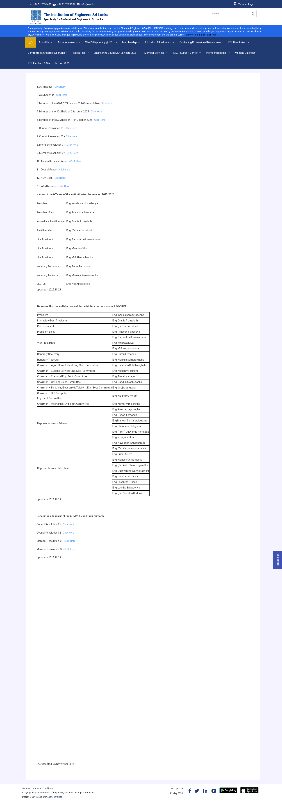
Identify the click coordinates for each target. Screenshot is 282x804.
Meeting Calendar (245, 52)
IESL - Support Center (185, 52)
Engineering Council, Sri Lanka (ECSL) (115, 52)
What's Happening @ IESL (99, 42)
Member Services (154, 52)
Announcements (67, 42)
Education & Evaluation (158, 42)
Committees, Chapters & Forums (46, 52)
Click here (69, 549)
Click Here (60, 86)
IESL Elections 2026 (39, 63)
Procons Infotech (53, 797)
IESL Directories (237, 42)
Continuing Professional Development (200, 42)
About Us (44, 42)
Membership (129, 42)
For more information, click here (200, 35)
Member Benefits (216, 52)
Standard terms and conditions (37, 788)
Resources (79, 52)
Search (253, 13)
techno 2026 (62, 63)
